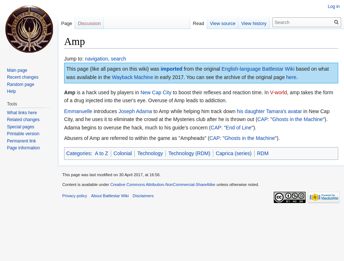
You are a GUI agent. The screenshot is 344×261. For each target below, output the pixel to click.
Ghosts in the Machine (297, 119)
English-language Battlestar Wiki (258, 69)
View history (254, 23)
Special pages (20, 126)
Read (198, 23)
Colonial (123, 153)
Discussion (89, 23)
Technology (150, 153)
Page (66, 23)
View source (223, 23)
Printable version (23, 133)
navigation (96, 59)
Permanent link (21, 141)
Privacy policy (74, 196)
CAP (262, 119)
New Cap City (156, 92)
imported (172, 69)
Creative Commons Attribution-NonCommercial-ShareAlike (162, 184)
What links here (22, 112)
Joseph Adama (135, 111)
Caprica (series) (234, 153)
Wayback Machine (132, 77)
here (291, 77)
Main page (17, 70)
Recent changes (22, 77)
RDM (263, 153)
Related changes (23, 119)
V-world (278, 92)
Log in (334, 6)
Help (11, 91)
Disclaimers (143, 196)
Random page (20, 84)
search (118, 59)
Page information (23, 147)
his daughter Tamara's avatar (269, 111)
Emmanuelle (78, 111)
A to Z (101, 153)
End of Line (239, 127)
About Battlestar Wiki (110, 196)
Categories (78, 153)
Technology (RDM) (189, 153)
